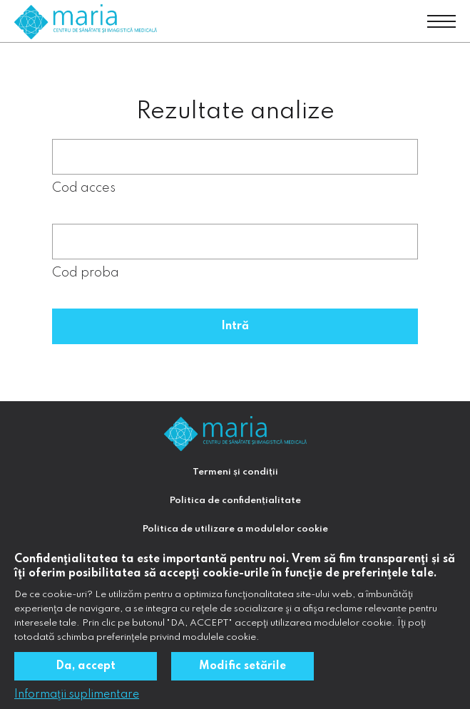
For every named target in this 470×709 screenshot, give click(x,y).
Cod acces (84, 188)
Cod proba (85, 272)
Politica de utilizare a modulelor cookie (235, 529)
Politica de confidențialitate (235, 500)
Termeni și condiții (235, 472)
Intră (235, 326)
